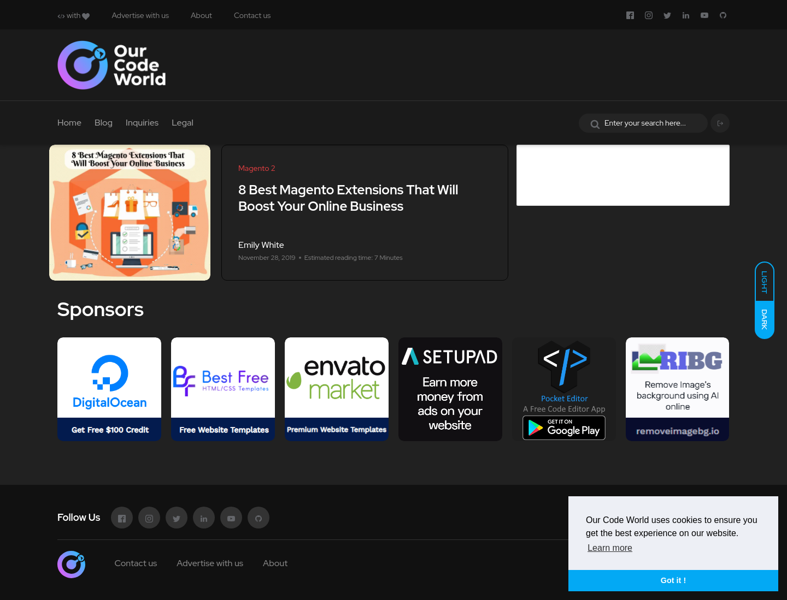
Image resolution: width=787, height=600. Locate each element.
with (73, 15)
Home (69, 122)
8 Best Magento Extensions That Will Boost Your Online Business (348, 198)
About (201, 15)
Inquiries (142, 122)
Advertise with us (140, 15)
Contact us (252, 15)
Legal (182, 122)
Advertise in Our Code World (603, 153)
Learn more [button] (610, 548)
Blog (104, 122)
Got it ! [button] (673, 580)
